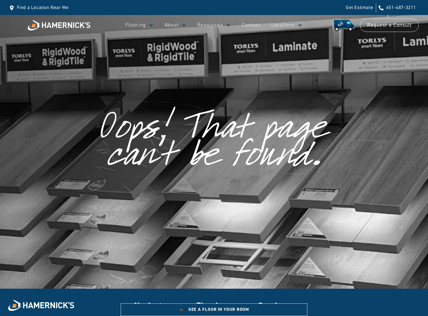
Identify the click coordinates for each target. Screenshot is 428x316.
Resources (214, 25)
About (175, 25)
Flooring (139, 25)
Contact (251, 25)
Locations (287, 25)
